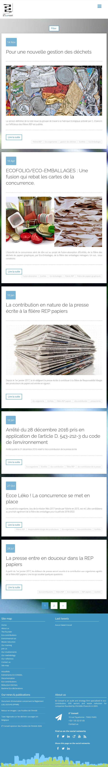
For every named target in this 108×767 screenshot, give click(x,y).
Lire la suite (14, 137)
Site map (5, 665)
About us (5, 628)
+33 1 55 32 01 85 (77, 720)
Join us (4, 648)
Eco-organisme (32, 467)
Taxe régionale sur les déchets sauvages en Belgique (19, 718)
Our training (6, 645)
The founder (6, 631)
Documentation (8, 678)
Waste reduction (8, 642)
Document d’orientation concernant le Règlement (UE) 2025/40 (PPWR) (22, 703)
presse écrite (96, 401)
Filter (54, 28)
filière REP (71, 467)
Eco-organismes (51, 142)
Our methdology (8, 655)
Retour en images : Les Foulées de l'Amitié (19, 710)
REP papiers (86, 592)
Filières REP (37, 142)
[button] (100, 6)
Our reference (7, 658)
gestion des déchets (68, 142)
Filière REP (60, 592)
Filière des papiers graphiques (89, 276)
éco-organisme (38, 401)
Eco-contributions (84, 529)
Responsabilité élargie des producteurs (43, 529)
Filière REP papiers (64, 401)
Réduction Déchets (9, 685)
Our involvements (9, 652)
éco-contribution (81, 401)
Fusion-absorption (30, 276)
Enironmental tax (8, 638)
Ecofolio (82, 142)
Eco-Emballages (56, 276)
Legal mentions (67, 764)
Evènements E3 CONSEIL (11, 675)
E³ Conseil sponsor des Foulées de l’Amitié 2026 (21, 726)
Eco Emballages (95, 142)
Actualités (5, 671)
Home (4, 625)
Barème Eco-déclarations (12, 688)
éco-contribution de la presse (89, 467)
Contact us (5, 662)
